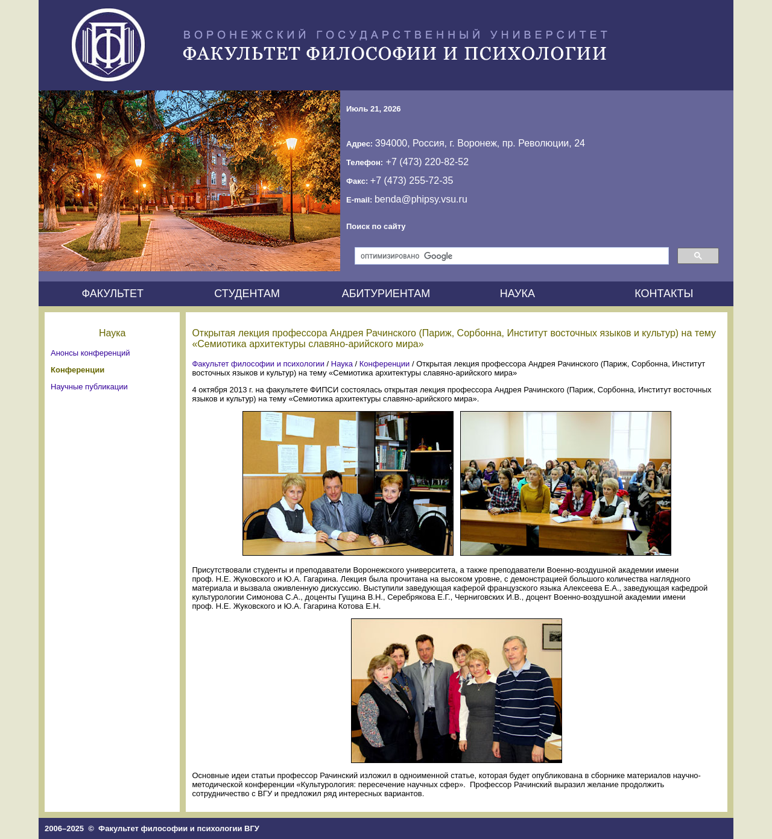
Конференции (77, 369)
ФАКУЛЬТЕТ (112, 294)
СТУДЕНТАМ (247, 294)
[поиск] (510, 256)
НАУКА (517, 294)
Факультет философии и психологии (258, 363)
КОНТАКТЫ (663, 294)
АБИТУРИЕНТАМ (386, 294)
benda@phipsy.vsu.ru (421, 199)
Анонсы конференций (90, 352)
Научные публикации (89, 386)
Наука (342, 363)
